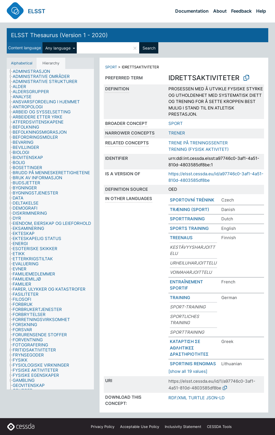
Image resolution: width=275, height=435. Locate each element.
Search (149, 48)
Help (261, 11)
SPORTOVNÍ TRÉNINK (192, 200)
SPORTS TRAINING (189, 228)
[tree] (50, 229)
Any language (58, 48)
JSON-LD (215, 397)
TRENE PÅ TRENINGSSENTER (198, 142)
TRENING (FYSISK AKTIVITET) (198, 149)
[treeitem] (33, 71)
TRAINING (180, 297)
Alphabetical (21, 63)
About (220, 11)
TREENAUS (181, 237)
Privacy (102, 426)
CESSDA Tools (219, 426)
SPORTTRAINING (187, 218)
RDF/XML (177, 397)
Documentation (192, 11)
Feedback (241, 11)
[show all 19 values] (187, 371)
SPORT (111, 67)
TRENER (176, 133)
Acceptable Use (139, 426)
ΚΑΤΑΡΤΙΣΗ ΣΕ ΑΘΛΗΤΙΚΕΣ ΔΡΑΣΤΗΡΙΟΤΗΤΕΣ (189, 348)
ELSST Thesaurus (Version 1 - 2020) (59, 35)
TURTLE (196, 397)
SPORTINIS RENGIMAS (193, 363)
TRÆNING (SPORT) (189, 209)
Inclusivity (183, 426)
